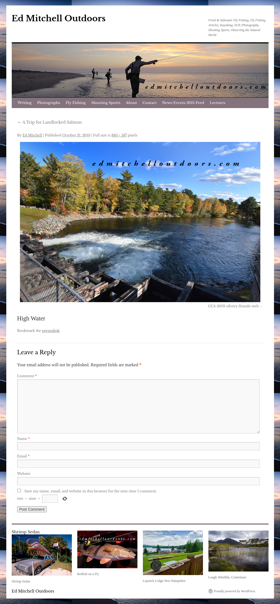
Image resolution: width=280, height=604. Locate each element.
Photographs (48, 102)
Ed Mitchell (32, 135)
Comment (27, 376)
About (131, 102)
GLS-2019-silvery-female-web (233, 306)
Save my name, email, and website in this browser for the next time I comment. (91, 491)
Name (23, 439)
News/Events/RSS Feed (183, 102)
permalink (51, 331)
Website (24, 474)
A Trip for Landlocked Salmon (49, 122)
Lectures (217, 102)
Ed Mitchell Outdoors (59, 18)
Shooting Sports (105, 102)
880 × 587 (119, 135)
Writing (25, 102)
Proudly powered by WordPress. (235, 591)
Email (23, 456)
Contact (150, 102)
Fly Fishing (76, 102)
